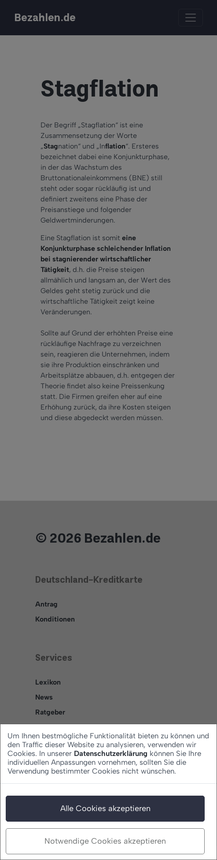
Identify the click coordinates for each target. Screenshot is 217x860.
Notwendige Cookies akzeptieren (105, 841)
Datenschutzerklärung (110, 753)
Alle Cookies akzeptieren (105, 808)
